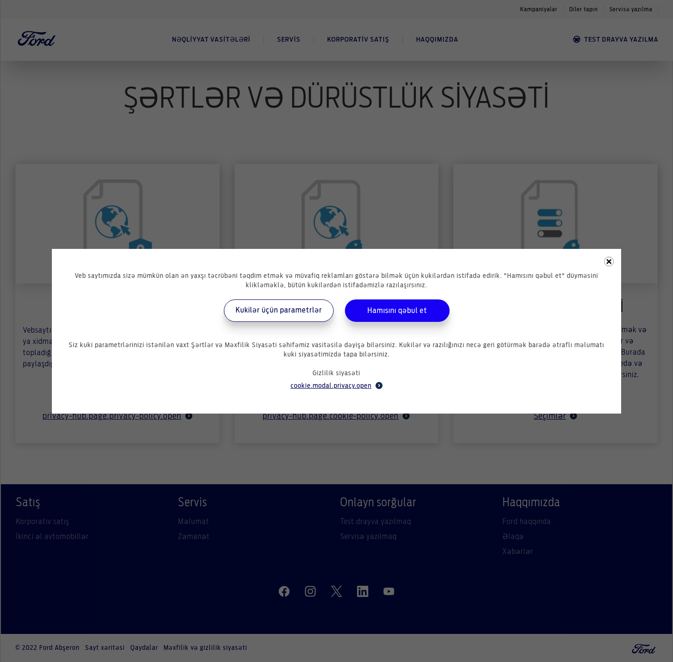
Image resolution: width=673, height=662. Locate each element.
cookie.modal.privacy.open (337, 385)
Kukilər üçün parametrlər (279, 310)
